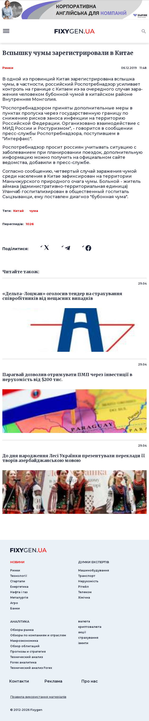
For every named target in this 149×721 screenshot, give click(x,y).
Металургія (19, 597)
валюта (84, 621)
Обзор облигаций (25, 646)
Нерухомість (88, 581)
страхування (88, 637)
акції (82, 632)
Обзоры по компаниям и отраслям (38, 635)
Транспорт (86, 576)
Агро (14, 603)
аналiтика (19, 621)
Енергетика (19, 586)
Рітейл (83, 586)
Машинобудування (93, 570)
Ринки (7, 68)
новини (17, 562)
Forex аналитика (23, 662)
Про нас (89, 681)
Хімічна (84, 597)
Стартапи (17, 581)
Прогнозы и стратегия (28, 651)
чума (33, 211)
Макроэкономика (24, 640)
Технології (18, 576)
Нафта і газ (18, 592)
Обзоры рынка (22, 630)
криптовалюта (89, 627)
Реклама (53, 681)
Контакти (19, 681)
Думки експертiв (93, 562)
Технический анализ (26, 657)
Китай (18, 211)
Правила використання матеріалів (38, 697)
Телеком (85, 592)
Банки (15, 608)
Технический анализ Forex (31, 668)
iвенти (83, 643)
